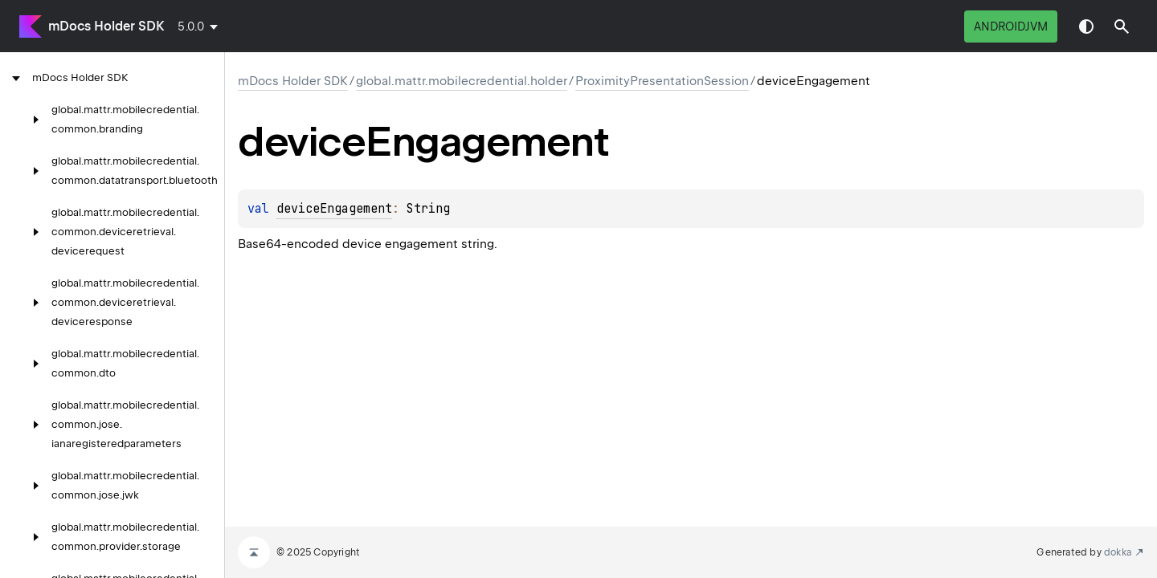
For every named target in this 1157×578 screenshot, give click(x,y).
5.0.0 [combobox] (191, 26)
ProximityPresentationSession (662, 81)
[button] (1122, 26)
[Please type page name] (1122, 26)
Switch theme (1086, 26)
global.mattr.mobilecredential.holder (461, 81)
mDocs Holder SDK (106, 26)
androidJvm (1011, 26)
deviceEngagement (334, 209)
